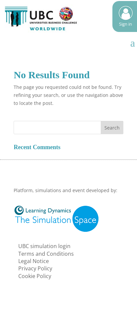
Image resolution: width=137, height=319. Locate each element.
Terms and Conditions (46, 253)
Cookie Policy (34, 276)
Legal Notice (33, 261)
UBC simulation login (44, 246)
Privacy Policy (35, 268)
